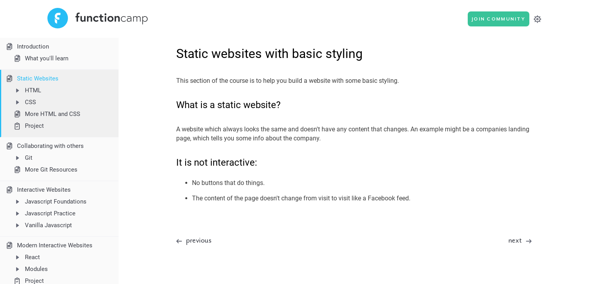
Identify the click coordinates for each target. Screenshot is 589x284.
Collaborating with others (44, 145)
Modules (30, 269)
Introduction (27, 46)
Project (28, 126)
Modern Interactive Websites (48, 245)
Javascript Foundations (50, 201)
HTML (27, 90)
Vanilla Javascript (42, 225)
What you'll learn (40, 58)
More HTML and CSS (46, 114)
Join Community (498, 19)
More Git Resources (45, 169)
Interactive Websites (38, 189)
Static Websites (31, 78)
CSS (24, 102)
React (26, 257)
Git (22, 157)
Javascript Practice (44, 213)
